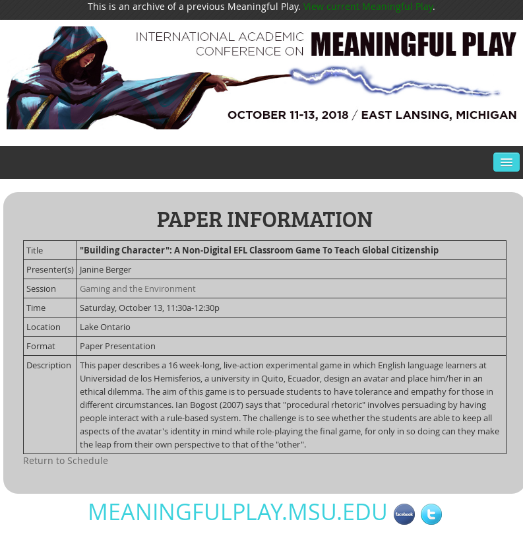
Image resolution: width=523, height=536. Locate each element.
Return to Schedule (65, 460)
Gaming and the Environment (138, 288)
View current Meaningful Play (368, 6)
